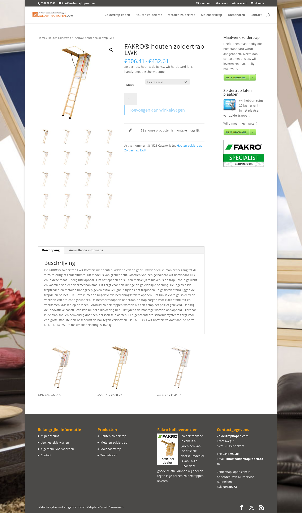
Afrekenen (221, 3)
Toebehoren (236, 15)
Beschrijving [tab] (51, 250)
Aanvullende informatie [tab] (86, 250)
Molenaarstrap (211, 15)
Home (42, 38)
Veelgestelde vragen (55, 442)
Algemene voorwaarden (57, 449)
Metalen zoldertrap (181, 15)
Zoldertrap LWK (135, 150)
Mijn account (204, 3)
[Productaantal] (130, 99)
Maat (130, 85)
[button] (111, 50)
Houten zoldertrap (148, 15)
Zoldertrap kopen (117, 15)
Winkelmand (239, 3)
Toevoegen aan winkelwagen (157, 110)
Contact (256, 15)
